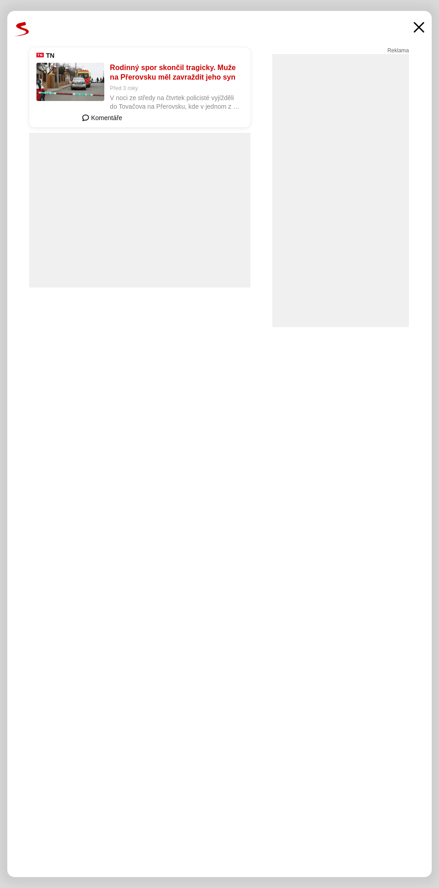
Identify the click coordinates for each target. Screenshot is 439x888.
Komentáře (102, 117)
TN (50, 55)
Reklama (398, 50)
